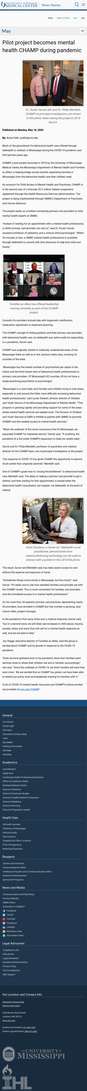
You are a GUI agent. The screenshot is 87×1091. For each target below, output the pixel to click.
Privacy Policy (9, 966)
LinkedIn (9, 927)
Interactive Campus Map (15, 734)
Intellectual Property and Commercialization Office (27, 872)
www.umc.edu (8, 1020)
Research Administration (15, 875)
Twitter (8, 915)
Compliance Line (11, 950)
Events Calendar (11, 898)
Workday (7, 754)
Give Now (7, 730)
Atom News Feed (13, 935)
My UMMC (8, 742)
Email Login (8, 726)
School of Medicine (12, 802)
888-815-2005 (31, 1031)
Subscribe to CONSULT (14, 906)
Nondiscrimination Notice (15, 962)
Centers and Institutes (13, 863)
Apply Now (8, 773)
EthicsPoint (8, 954)
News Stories (51, 5)
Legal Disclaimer (11, 958)
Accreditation (9, 769)
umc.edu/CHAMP (29, 689)
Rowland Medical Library (15, 785)
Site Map (7, 750)
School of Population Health (16, 810)
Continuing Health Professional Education (23, 777)
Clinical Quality (10, 832)
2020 (75, 18)
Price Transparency (12, 845)
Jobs (5, 738)
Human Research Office (14, 867)
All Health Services (12, 824)
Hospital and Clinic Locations (17, 841)
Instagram (10, 923)
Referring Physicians (13, 849)
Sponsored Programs (13, 880)
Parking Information (12, 746)
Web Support (9, 974)
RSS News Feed (12, 931)
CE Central (8, 722)
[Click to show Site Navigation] (83, 4)
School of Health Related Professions (21, 798)
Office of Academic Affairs (15, 781)
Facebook (9, 911)
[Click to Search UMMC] (77, 4)
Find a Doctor (9, 837)
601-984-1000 (29, 1027)
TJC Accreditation (11, 970)
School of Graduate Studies (16, 793)
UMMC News (9, 902)
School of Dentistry (12, 789)
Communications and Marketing (18, 894)
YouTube (9, 919)
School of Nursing (11, 806)
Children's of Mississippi (14, 828)
